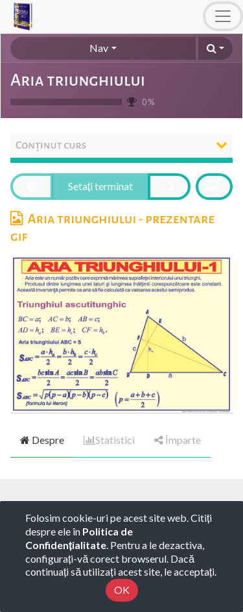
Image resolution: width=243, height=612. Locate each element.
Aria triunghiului (77, 80)
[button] (215, 48)
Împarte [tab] (177, 440)
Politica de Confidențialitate (79, 538)
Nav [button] (98, 48)
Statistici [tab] (109, 440)
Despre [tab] (42, 440)
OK (122, 589)
